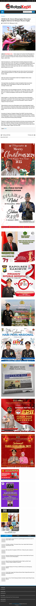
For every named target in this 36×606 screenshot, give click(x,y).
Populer (6, 535)
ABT (20, 604)
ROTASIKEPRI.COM (15, 603)
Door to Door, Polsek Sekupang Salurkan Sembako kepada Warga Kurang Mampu (20, 578)
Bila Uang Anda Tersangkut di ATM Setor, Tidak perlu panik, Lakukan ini (19, 549)
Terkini (18, 535)
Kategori (29, 535)
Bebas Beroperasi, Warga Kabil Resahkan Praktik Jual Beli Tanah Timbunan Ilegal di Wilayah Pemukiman (18, 562)
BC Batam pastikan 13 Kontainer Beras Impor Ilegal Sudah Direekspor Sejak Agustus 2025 (19, 545)
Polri (5, 128)
